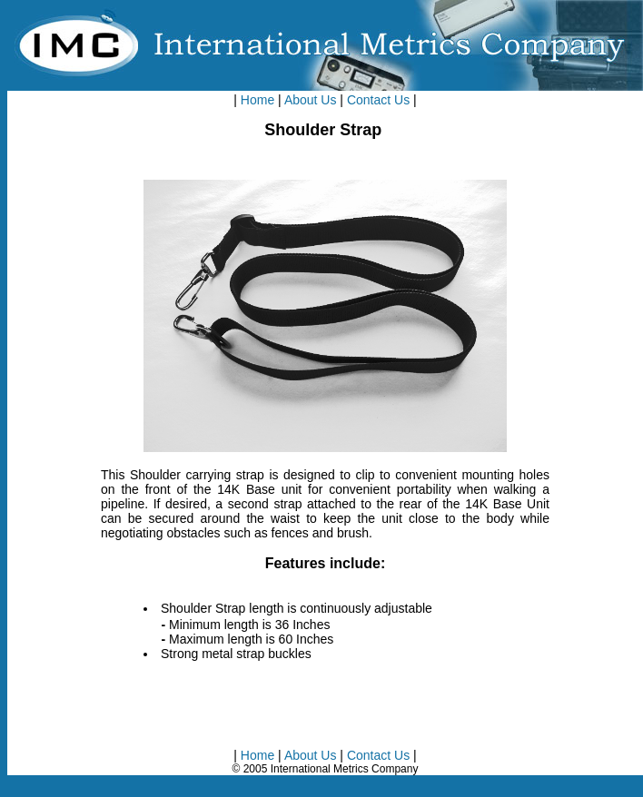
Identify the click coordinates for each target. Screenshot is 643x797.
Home (257, 100)
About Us (310, 100)
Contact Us (378, 100)
